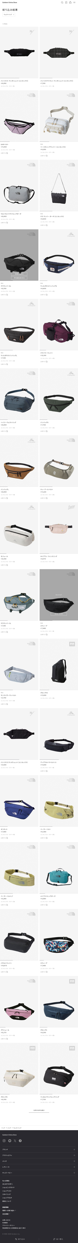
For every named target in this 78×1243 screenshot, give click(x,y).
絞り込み (20, 1239)
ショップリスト (7, 1191)
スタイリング (6, 1194)
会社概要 (6, 1214)
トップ (3, 1128)
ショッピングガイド (8, 1187)
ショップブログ (7, 1198)
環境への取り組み (9, 1210)
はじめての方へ (7, 1184)
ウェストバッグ (8, 14)
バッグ (9, 1128)
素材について (6, 1201)
